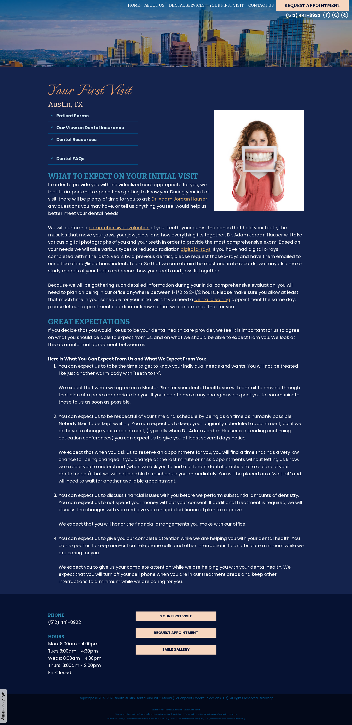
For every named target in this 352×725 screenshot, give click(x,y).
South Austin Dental (130, 698)
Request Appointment (312, 5)
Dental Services (187, 5)
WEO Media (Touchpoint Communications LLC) (191, 698)
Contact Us (261, 5)
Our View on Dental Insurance (90, 127)
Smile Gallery (176, 649)
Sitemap (266, 698)
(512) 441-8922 (303, 15)
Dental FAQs (70, 158)
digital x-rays (196, 249)
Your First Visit (226, 5)
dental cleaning (212, 299)
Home (134, 5)
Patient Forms (72, 116)
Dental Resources (76, 139)
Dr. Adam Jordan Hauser (179, 199)
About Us (154, 5)
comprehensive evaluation (119, 228)
